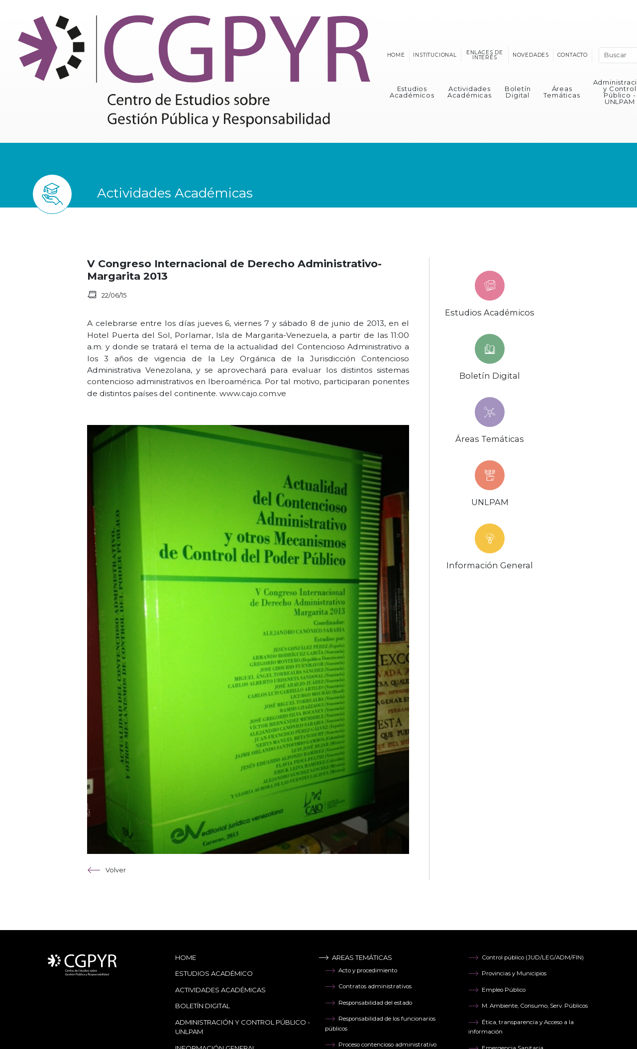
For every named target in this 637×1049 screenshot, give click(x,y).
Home (396, 55)
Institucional (434, 55)
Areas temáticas (355, 957)
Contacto (572, 55)
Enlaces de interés (484, 55)
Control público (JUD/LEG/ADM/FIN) (526, 957)
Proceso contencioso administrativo (380, 1044)
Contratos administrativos (368, 986)
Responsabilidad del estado (368, 1002)
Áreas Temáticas (561, 92)
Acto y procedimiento (361, 970)
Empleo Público (497, 989)
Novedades (531, 55)
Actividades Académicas (469, 92)
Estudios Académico (214, 973)
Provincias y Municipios (507, 973)
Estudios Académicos (412, 92)
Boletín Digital (518, 92)
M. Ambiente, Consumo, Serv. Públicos (528, 1005)
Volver (106, 870)
